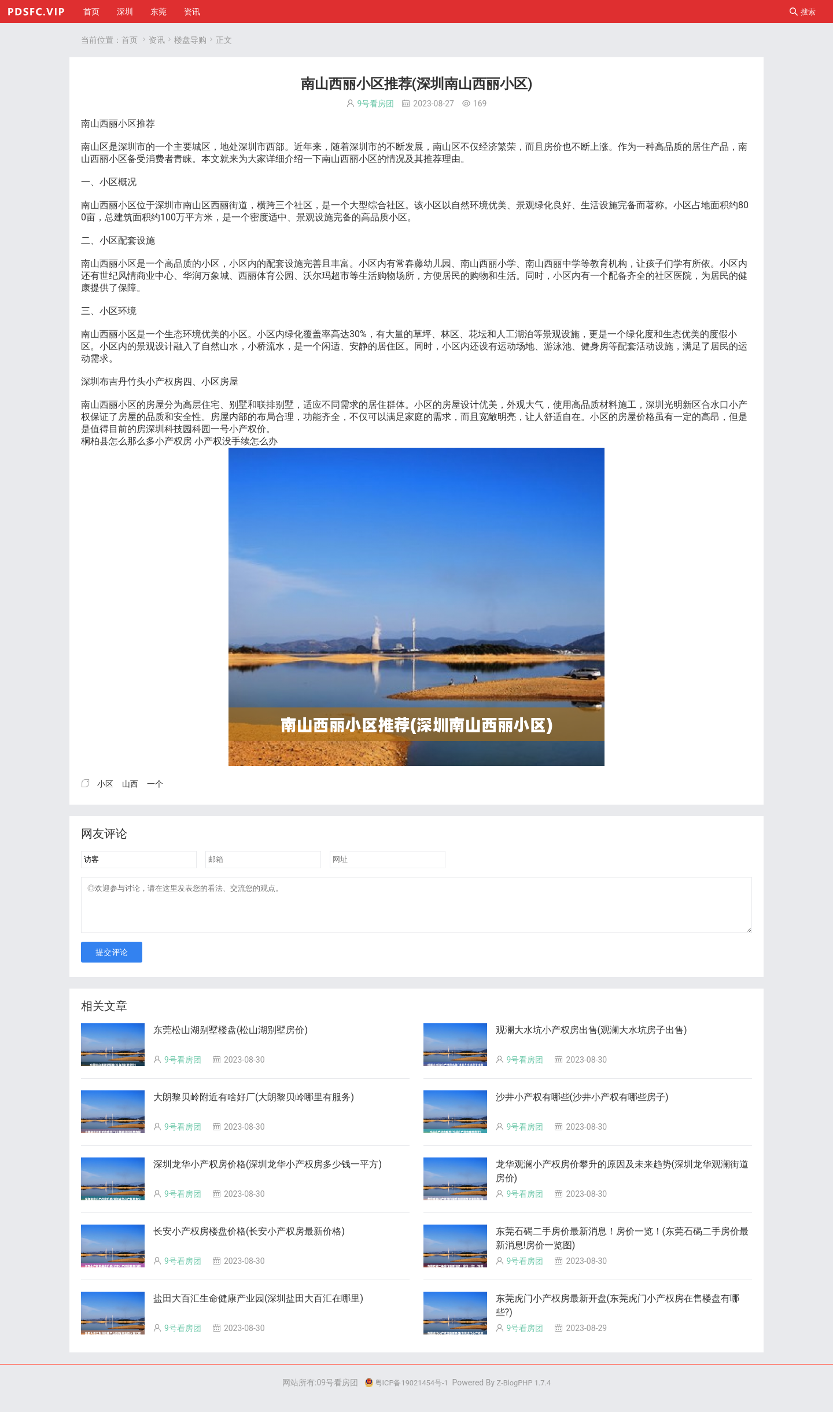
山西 (99, 123)
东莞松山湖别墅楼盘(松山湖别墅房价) (230, 1038)
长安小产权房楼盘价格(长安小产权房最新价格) (249, 1239)
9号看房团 (376, 103)
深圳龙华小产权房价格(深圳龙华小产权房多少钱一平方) (267, 1172)
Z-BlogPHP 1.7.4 (526, 1391)
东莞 (158, 11)
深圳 (125, 11)
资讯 (192, 11)
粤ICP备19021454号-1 (403, 1391)
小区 (127, 123)
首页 (91, 11)
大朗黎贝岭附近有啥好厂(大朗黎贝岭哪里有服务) (253, 1105)
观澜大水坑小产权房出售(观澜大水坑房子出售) (591, 1038)
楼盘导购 (190, 40)
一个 (164, 146)
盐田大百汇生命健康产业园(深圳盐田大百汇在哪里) (258, 1307)
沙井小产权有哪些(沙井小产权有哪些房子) (582, 1105)
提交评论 (111, 960)
